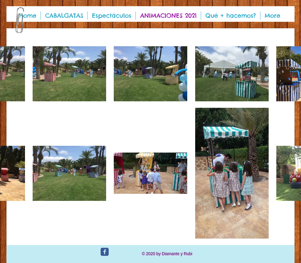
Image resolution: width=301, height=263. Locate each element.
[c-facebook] (105, 252)
